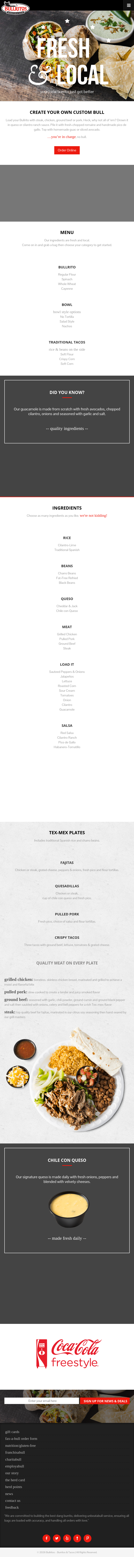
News (9, 1494)
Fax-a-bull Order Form (21, 1439)
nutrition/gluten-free (20, 1445)
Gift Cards (12, 1432)
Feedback (12, 1507)
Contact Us (12, 1500)
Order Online (67, 150)
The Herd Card (15, 1480)
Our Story (12, 1473)
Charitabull (13, 1459)
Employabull (14, 1466)
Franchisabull (15, 1452)
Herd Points (13, 1487)
